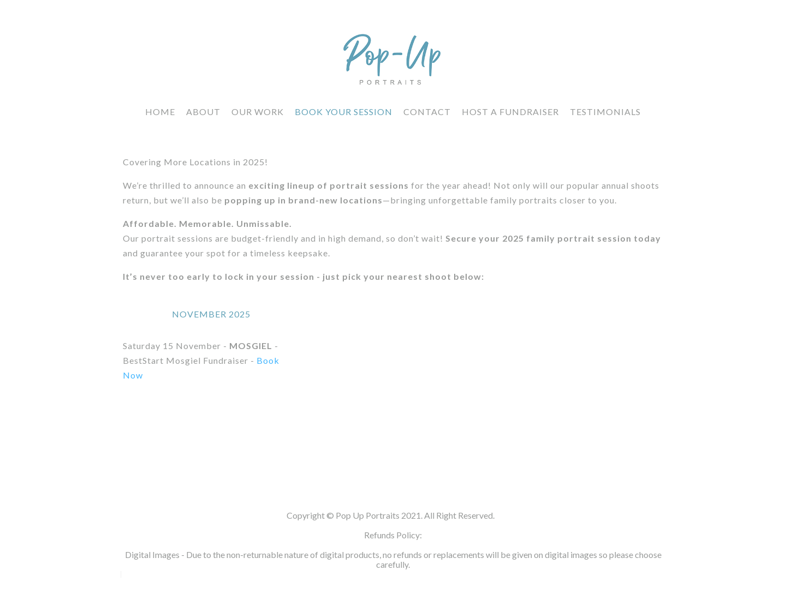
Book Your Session (343, 111)
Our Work (257, 111)
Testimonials (605, 111)
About (203, 111)
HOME (160, 111)
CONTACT (427, 111)
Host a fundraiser (510, 111)
